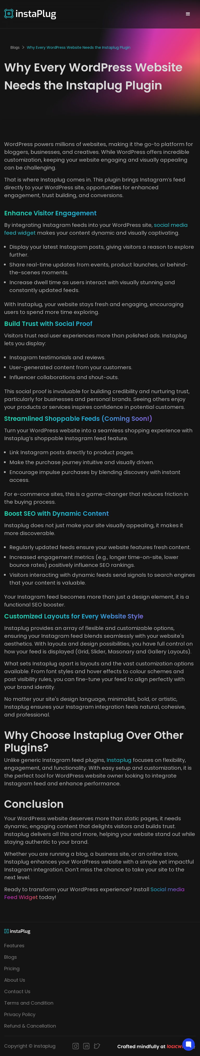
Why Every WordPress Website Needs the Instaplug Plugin (78, 47)
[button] (188, 14)
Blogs (15, 47)
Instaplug (120, 760)
